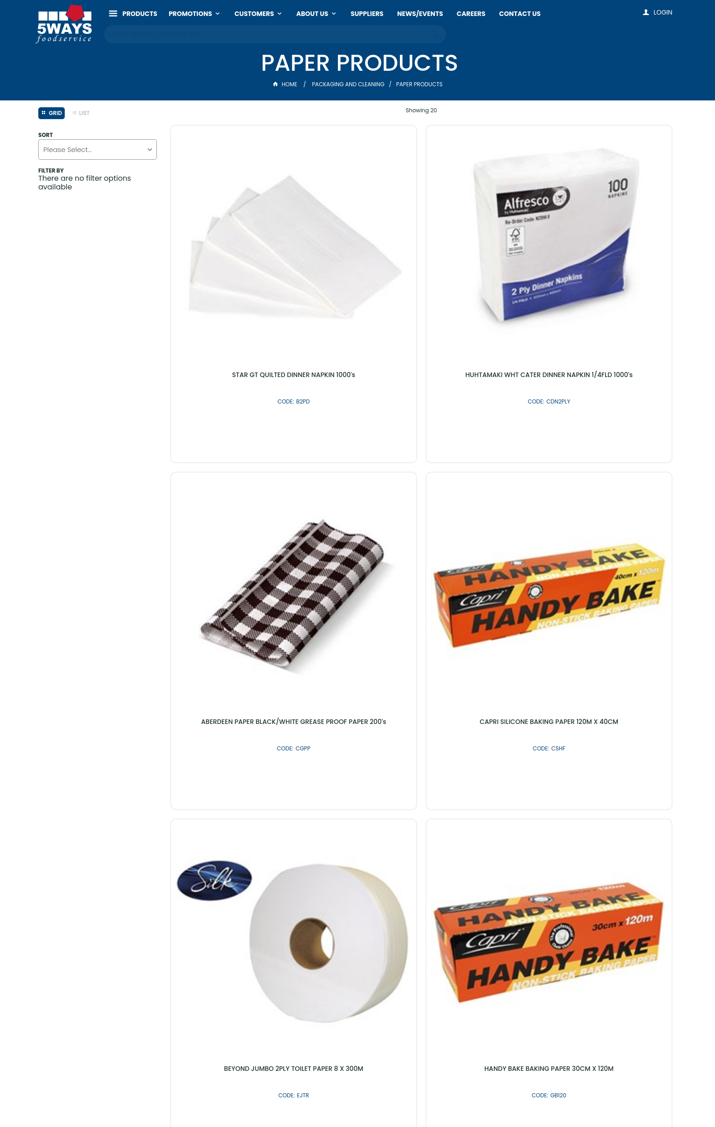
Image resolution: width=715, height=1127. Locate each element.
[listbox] (97, 149)
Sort (45, 135)
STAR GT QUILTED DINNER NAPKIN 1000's (230, 250)
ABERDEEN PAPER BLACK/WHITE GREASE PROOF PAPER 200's (485, 250)
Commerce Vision (388, 1101)
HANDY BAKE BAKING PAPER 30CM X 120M (358, 469)
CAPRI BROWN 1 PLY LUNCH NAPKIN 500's (485, 688)
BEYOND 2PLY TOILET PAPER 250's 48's (357, 688)
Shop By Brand (406, 891)
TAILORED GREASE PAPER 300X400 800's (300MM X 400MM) (485, 469)
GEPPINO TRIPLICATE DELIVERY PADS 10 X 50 (612, 469)
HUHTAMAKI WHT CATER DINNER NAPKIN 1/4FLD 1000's (357, 250)
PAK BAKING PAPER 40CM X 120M (613, 685)
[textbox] (266, 32)
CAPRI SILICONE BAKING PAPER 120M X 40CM (612, 250)
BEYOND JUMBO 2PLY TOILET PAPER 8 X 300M (230, 469)
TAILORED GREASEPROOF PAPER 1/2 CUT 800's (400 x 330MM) (230, 688)
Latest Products (308, 891)
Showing (421, 110)
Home (286, 84)
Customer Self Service (319, 1101)
